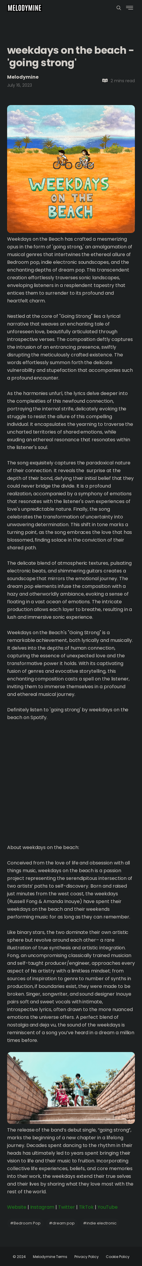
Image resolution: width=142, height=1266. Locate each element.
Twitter (66, 1207)
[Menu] (118, 8)
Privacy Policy (86, 1256)
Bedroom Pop (25, 1223)
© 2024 (19, 1256)
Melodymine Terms (50, 1256)
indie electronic (100, 1223)
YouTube (108, 1207)
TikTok (86, 1207)
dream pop (62, 1223)
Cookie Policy (118, 1256)
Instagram (42, 1207)
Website (16, 1207)
